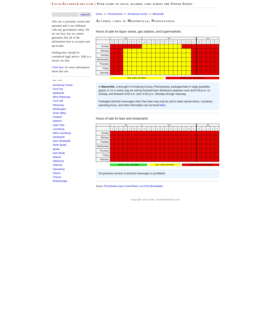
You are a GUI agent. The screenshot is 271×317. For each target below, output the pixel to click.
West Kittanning (61, 97)
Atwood (57, 157)
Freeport (57, 117)
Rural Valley (59, 113)
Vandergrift (59, 137)
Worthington (59, 109)
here (162, 105)
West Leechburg (62, 133)
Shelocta (57, 165)
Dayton (57, 173)
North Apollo (59, 145)
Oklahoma (58, 161)
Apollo (56, 149)
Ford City (58, 89)
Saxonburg (59, 169)
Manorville (158, 14)
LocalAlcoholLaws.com (72, 4)
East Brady (59, 153)
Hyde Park (58, 125)
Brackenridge (60, 181)
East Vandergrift (61, 141)
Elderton (57, 121)
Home (99, 14)
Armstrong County (63, 85)
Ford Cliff (58, 101)
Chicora (57, 177)
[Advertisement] (13, 66)
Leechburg (58, 129)
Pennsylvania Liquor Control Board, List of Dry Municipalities (133, 186)
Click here (58, 67)
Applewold (58, 93)
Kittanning (58, 105)
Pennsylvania (115, 14)
